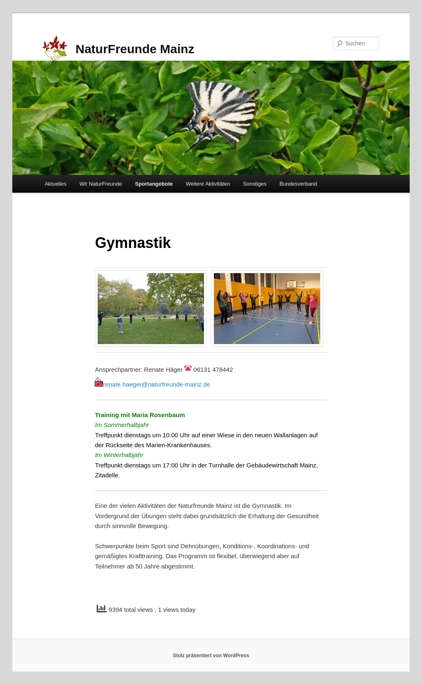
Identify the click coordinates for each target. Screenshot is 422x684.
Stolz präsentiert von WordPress (211, 655)
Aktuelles (55, 184)
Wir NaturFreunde (101, 184)
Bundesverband (298, 184)
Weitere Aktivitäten (208, 184)
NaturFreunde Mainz (134, 49)
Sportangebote (154, 184)
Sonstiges (255, 184)
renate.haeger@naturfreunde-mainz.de (152, 384)
